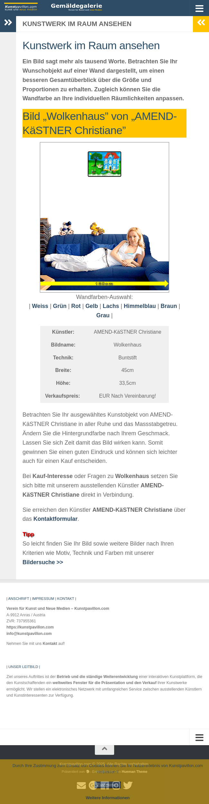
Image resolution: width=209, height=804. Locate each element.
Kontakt (50, 643)
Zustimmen (107, 784)
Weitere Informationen (108, 797)
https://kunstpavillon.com (30, 627)
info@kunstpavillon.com (29, 633)
